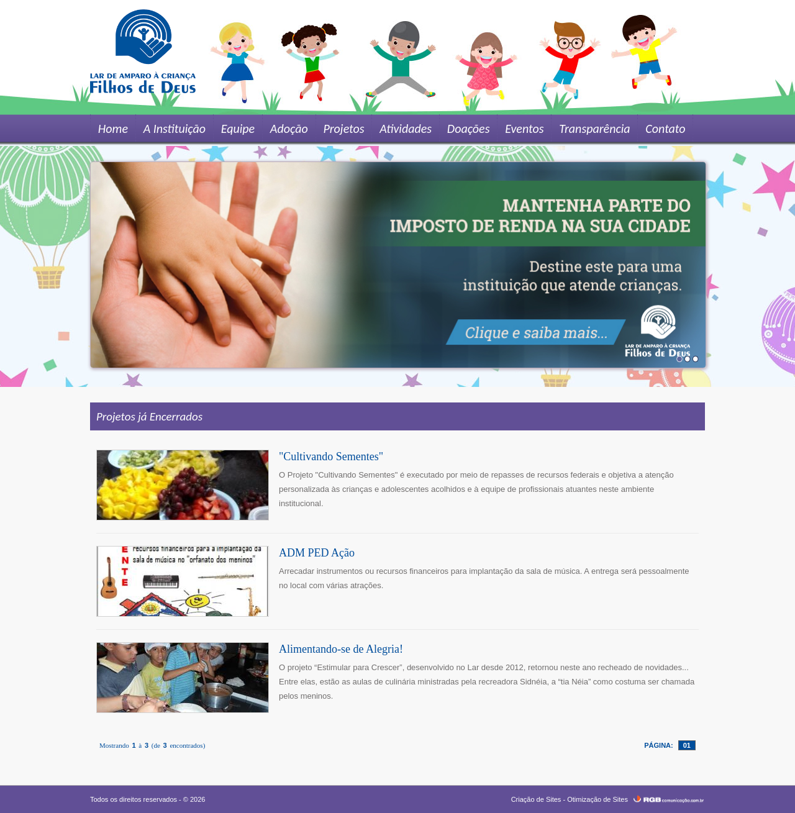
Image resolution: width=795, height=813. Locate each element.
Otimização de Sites (597, 799)
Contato (659, 128)
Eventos (519, 128)
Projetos (340, 128)
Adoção (287, 128)
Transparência (588, 128)
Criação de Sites (536, 799)
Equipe (236, 128)
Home (112, 128)
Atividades (402, 128)
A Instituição (173, 128)
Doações (464, 128)
